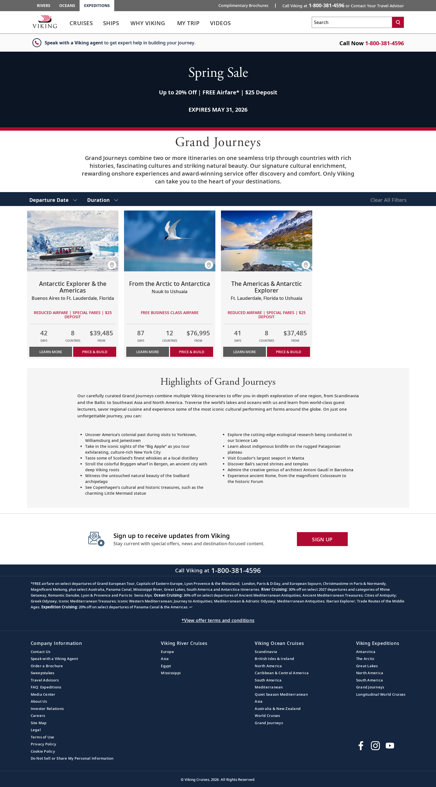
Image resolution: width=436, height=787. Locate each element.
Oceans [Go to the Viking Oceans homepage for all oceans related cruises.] (67, 5)
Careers (38, 715)
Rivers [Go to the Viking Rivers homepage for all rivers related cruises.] (43, 5)
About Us (39, 701)
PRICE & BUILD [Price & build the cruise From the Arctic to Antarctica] (191, 351)
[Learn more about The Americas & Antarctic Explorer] (266, 240)
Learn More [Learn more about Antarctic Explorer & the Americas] (50, 351)
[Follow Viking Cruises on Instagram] (375, 745)
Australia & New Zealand (278, 708)
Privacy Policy (43, 744)
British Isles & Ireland (274, 658)
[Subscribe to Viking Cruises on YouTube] (389, 745)
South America (268, 680)
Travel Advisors (45, 680)
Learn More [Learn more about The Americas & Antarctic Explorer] (244, 351)
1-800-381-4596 (384, 43)
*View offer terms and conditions (218, 620)
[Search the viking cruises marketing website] (352, 22)
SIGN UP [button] (322, 539)
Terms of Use (42, 737)
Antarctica (366, 651)
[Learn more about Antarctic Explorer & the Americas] (72, 240)
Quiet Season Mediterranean (281, 694)
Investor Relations (47, 708)
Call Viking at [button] (343, 5)
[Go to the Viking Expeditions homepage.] (44, 21)
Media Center (43, 694)
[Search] (398, 22)
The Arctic (365, 658)
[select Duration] (102, 199)
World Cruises (267, 715)
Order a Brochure (47, 665)
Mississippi (171, 672)
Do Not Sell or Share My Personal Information (72, 758)
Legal (36, 729)
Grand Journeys (269, 722)
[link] (81, 24)
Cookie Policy (43, 751)
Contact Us (41, 651)
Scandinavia (266, 651)
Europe (167, 651)
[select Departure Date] (53, 199)
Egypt (166, 665)
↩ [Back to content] (190, 606)
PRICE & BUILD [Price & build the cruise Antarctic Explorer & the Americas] (94, 351)
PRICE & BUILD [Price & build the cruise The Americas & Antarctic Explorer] (288, 351)
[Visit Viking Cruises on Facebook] (360, 745)
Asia (165, 658)
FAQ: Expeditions (46, 687)
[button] (112, 265)
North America (268, 665)
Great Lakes (367, 665)
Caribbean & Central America (282, 672)
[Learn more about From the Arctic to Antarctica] (169, 240)
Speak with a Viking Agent (54, 658)
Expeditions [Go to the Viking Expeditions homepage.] (97, 5)
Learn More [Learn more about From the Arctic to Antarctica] (147, 351)
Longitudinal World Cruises (381, 694)
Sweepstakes (42, 672)
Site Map (39, 722)
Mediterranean (269, 687)
